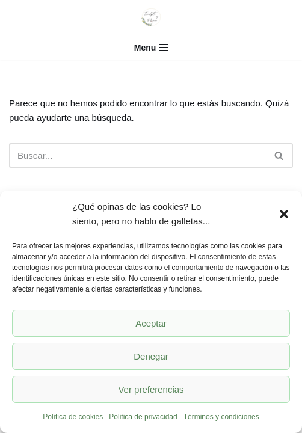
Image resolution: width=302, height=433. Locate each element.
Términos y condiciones (221, 417)
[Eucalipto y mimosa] (151, 17)
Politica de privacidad (143, 417)
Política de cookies (73, 417)
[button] (284, 214)
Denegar (151, 356)
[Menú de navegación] (151, 47)
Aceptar (151, 323)
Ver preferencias (150, 389)
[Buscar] (137, 155)
